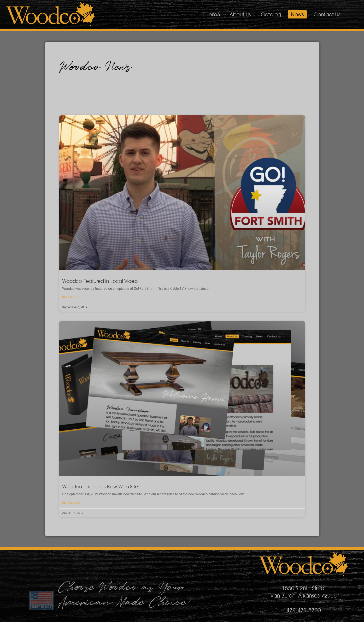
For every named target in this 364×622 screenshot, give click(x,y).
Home (212, 14)
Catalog (271, 14)
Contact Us (327, 14)
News (297, 14)
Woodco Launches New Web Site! (101, 487)
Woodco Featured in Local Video (100, 281)
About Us (240, 14)
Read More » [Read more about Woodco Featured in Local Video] (71, 297)
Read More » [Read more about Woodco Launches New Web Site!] (71, 502)
